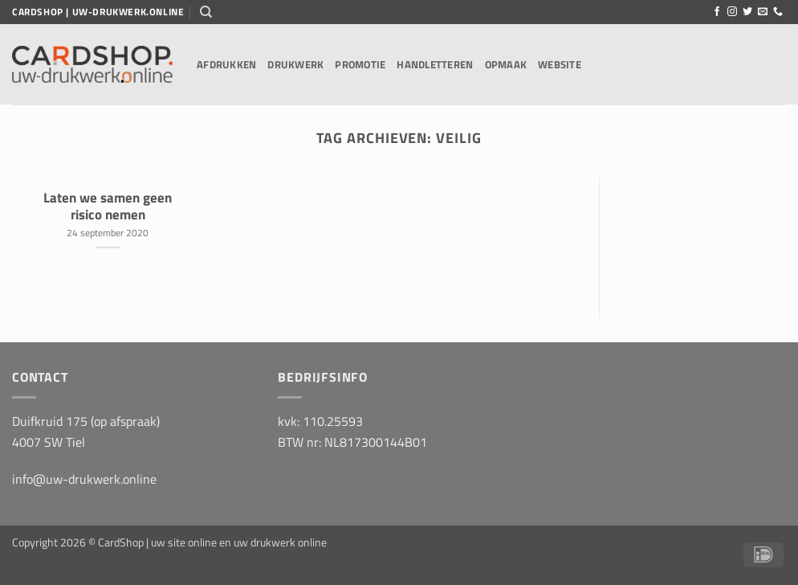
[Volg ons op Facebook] (717, 12)
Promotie (360, 64)
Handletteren (435, 64)
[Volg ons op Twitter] (747, 12)
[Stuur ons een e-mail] (762, 12)
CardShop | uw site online (157, 542)
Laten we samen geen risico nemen (107, 206)
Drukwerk (295, 64)
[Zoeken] (206, 12)
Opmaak (506, 64)
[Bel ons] (778, 12)
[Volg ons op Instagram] (732, 12)
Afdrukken (226, 64)
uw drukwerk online (280, 542)
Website (559, 64)
